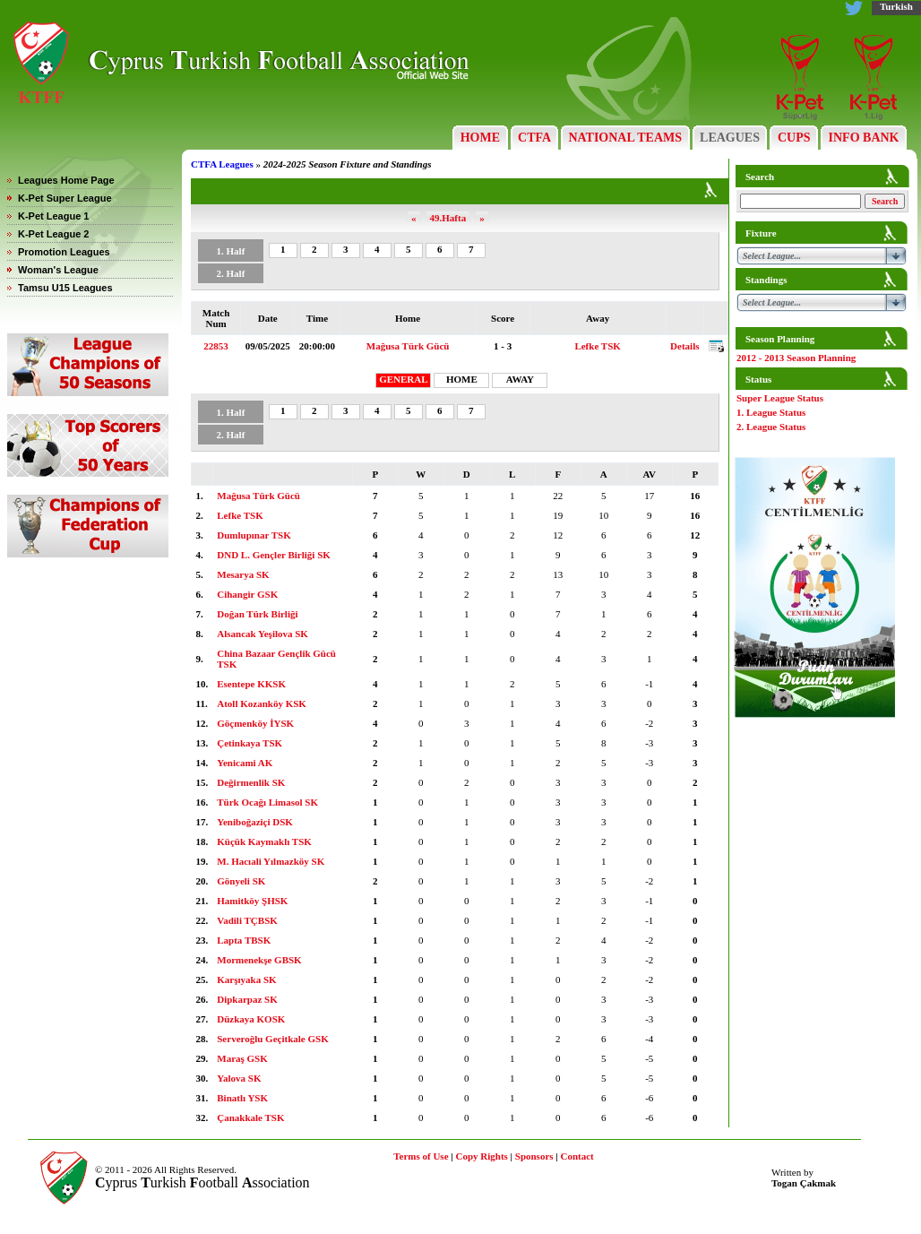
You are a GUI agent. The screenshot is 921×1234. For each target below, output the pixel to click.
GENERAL (403, 379)
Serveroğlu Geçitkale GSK (272, 1038)
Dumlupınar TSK (253, 535)
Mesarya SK (243, 574)
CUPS (793, 137)
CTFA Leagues (222, 164)
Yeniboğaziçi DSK (255, 821)
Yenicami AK (244, 762)
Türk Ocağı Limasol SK (267, 802)
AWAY (520, 379)
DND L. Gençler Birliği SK (274, 554)
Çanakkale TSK (250, 1117)
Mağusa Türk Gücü (408, 346)
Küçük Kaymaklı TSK (264, 841)
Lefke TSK (597, 346)
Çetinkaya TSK (249, 743)
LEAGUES (730, 137)
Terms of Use (420, 1156)
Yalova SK (239, 1078)
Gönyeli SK (241, 881)
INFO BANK (863, 137)
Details (684, 346)
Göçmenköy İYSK (255, 723)
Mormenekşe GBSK (259, 959)
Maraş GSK (242, 1058)
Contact (577, 1156)
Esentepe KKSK (251, 683)
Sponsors (534, 1156)
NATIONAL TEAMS (625, 137)
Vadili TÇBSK (247, 920)
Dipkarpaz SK (247, 999)
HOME (480, 137)
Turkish (896, 6)
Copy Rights (481, 1156)
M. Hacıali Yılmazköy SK (270, 861)
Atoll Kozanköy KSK (261, 703)
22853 (215, 346)
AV (649, 474)
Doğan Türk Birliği (257, 613)
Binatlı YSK (242, 1097)
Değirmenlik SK (251, 782)
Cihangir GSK (247, 594)
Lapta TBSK (244, 940)
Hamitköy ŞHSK (252, 900)
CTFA (534, 137)
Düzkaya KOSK (251, 1019)
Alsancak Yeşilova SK (262, 633)
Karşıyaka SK (246, 979)
